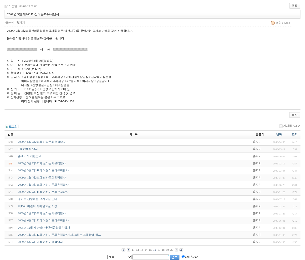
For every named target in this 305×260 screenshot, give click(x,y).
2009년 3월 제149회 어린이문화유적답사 (43, 170)
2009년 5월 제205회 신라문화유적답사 (42, 141)
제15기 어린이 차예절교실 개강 (37, 206)
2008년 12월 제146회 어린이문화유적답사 (44, 227)
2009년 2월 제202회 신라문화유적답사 (42, 213)
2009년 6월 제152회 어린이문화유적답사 (43, 220)
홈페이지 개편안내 (29, 156)
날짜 (279, 134)
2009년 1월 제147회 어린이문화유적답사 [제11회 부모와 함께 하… (59, 234)
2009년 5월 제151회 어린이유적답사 (40, 242)
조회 (294, 134)
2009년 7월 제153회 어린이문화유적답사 (43, 184)
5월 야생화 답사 (28, 149)
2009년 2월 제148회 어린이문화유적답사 (43, 192)
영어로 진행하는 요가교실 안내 (37, 199)
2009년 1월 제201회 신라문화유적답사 (42, 177)
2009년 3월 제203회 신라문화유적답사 (42, 163)
